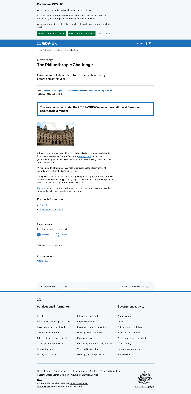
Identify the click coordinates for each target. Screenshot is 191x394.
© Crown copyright (144, 386)
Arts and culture (71, 50)
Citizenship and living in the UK (52, 338)
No (83, 286)
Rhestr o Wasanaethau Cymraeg (53, 374)
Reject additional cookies (81, 33)
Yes (68, 286)
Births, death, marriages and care (53, 321)
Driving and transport (47, 354)
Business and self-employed (51, 327)
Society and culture (53, 50)
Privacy (48, 371)
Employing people (86, 321)
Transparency (124, 343)
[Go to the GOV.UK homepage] (47, 43)
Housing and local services (90, 332)
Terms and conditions (111, 371)
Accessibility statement (76, 371)
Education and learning (88, 316)
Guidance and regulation (129, 327)
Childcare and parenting (49, 332)
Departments (124, 316)
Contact (94, 371)
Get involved (123, 354)
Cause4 (41, 188)
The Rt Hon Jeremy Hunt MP (100, 91)
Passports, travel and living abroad (94, 343)
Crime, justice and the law (50, 343)
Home (39, 50)
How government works (129, 349)
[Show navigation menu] (140, 43)
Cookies (58, 371)
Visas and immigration (88, 349)
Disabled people (45, 349)
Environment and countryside (91, 327)
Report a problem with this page (135, 286)
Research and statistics (129, 332)
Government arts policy (51, 209)
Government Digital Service (84, 374)
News (120, 321)
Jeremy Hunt (84, 156)
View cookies (103, 33)
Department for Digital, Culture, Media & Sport (63, 91)
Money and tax (84, 338)
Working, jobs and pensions (90, 354)
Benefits (41, 316)
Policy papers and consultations (133, 338)
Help (39, 371)
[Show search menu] (150, 43)
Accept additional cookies (51, 33)
